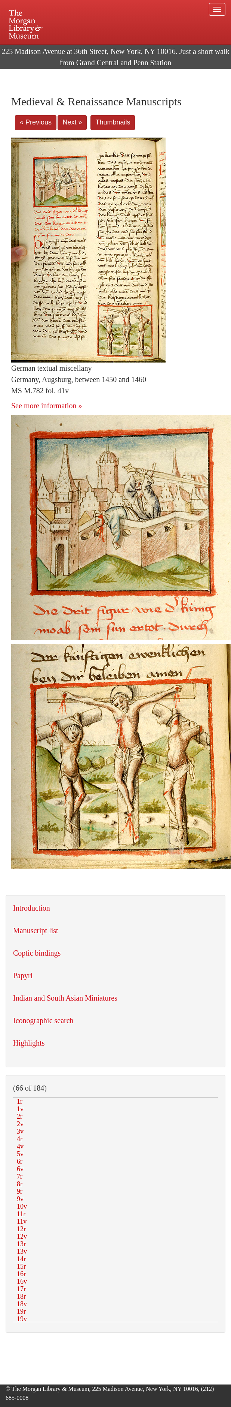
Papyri (23, 975)
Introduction (31, 908)
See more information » (46, 406)
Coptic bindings (37, 953)
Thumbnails (112, 122)
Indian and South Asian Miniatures (65, 998)
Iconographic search (43, 1020)
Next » (72, 122)
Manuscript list (35, 930)
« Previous (36, 122)
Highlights (28, 1043)
